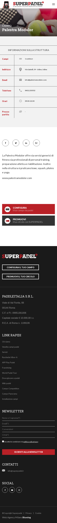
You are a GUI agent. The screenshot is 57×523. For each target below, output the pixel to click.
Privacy (29, 513)
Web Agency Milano (12, 517)
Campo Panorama (9, 394)
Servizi (4, 352)
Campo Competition (10, 388)
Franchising (6, 368)
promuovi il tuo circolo (21, 276)
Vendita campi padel (10, 347)
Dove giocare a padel (11, 378)
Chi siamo (6, 342)
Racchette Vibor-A (9, 357)
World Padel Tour (9, 373)
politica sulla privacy (30, 442)
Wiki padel (6, 383)
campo (6, 25)
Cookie (38, 513)
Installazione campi (10, 399)
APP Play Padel (8, 362)
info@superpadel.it (15, 471)
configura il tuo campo (20, 267)
